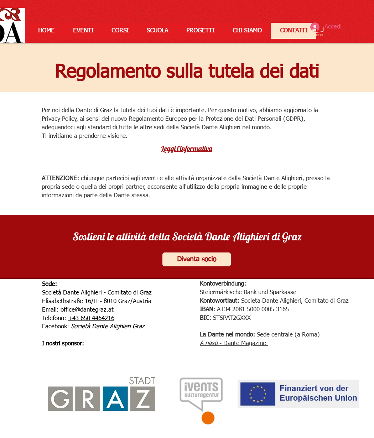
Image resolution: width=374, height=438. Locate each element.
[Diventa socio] (196, 259)
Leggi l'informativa (186, 148)
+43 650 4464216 (91, 319)
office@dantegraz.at (87, 310)
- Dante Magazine (242, 343)
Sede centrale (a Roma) (288, 335)
